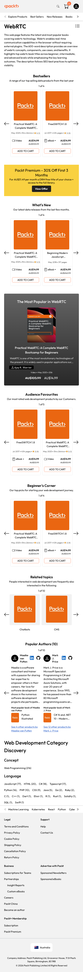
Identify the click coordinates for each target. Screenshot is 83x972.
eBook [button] (51, 140)
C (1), (6, 796)
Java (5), (48, 790)
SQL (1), (8, 802)
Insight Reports (15, 885)
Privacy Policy (12, 832)
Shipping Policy (12, 845)
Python (62, 809)
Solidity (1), (70, 796)
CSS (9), (36, 790)
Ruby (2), (70, 790)
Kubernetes (38, 809)
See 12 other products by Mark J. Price (57, 728)
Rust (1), (57, 796)
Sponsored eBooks (50, 879)
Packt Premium (12, 931)
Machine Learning (18, 809)
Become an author (14, 909)
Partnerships (11, 879)
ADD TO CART (25, 151)
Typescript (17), (58, 783)
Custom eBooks (16, 891)
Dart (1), (26, 796)
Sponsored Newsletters (53, 872)
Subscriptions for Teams (17, 872)
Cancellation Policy (15, 851)
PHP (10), (25, 790)
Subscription (11, 925)
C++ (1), (16, 796)
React (51, 809)
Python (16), (10, 790)
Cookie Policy (11, 838)
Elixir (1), (38, 796)
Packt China (11, 903)
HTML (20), (30, 783)
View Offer (41, 188)
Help (43, 826)
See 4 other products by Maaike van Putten (24, 728)
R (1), (48, 796)
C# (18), (43, 783)
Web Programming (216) (17, 768)
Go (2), (59, 790)
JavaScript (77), (13, 783)
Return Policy (11, 857)
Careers (8, 897)
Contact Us (46, 832)
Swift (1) (19, 802)
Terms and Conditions (16, 826)
